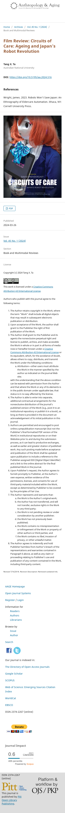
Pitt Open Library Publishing (11, 800)
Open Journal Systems (18, 593)
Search (9, 642)
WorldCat (10, 698)
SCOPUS (10, 680)
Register (10, 600)
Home (6, 26)
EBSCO (9, 705)
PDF (10, 208)
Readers (15, 611)
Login (20, 600)
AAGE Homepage (15, 586)
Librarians (16, 619)
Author (14, 635)
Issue (13, 631)
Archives (18, 26)
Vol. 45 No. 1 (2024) (37, 26)
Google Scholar (14, 673)
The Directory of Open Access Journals (27, 666)
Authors (14, 615)
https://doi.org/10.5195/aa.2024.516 (31, 77)
